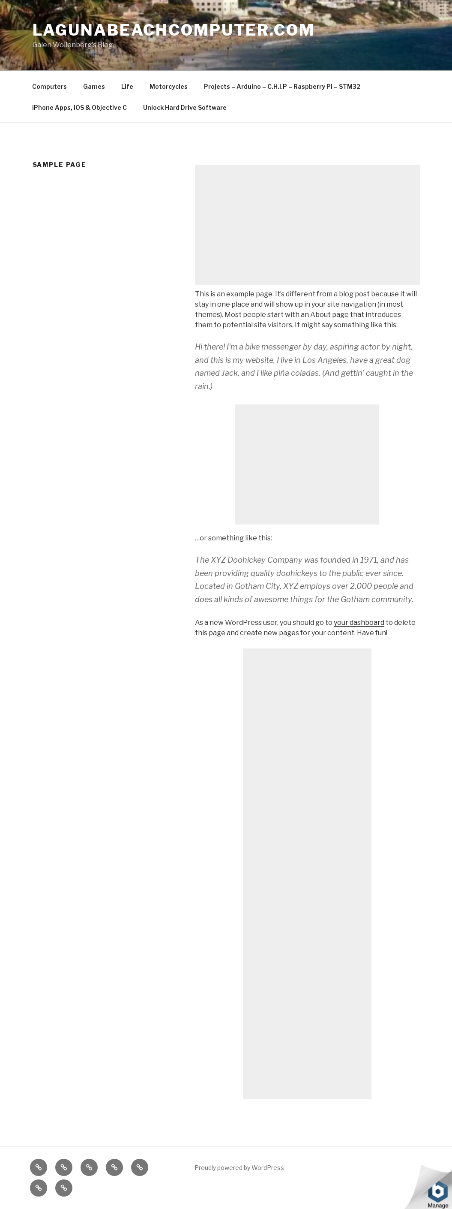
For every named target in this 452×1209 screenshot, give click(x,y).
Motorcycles (169, 86)
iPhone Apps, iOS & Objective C (79, 107)
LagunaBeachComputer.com (174, 30)
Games (94, 86)
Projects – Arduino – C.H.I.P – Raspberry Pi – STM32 (282, 86)
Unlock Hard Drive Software (185, 107)
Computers (49, 86)
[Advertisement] (307, 225)
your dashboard (359, 622)
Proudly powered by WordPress (239, 1167)
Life (127, 86)
